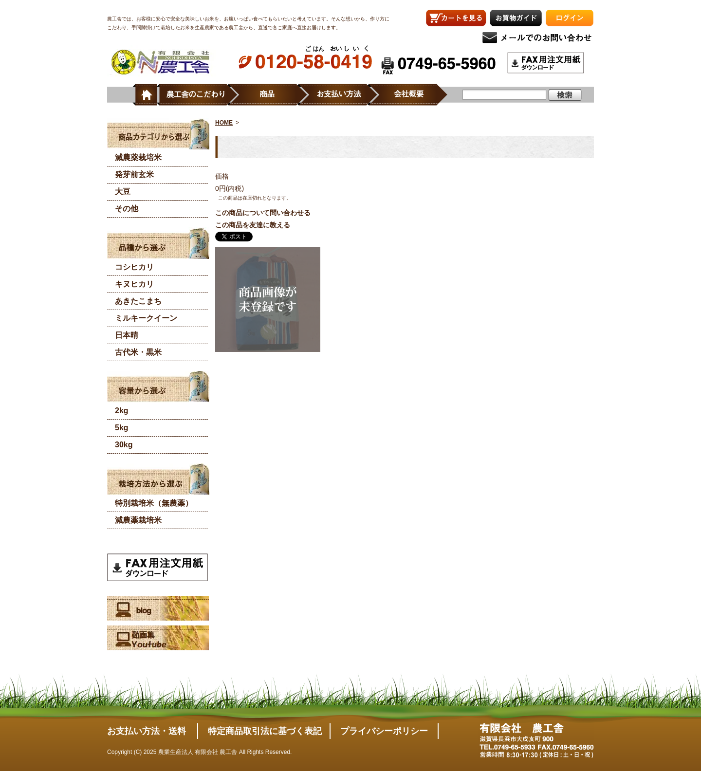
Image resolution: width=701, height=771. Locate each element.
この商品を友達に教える (252, 225)
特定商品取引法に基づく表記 (265, 731)
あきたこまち (138, 301)
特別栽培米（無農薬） (154, 503)
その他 (126, 208)
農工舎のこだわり (197, 95)
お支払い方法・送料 (146, 731)
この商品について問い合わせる (263, 213)
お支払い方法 (342, 95)
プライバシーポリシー (384, 731)
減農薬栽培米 (138, 157)
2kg (122, 410)
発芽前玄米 (134, 174)
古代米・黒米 (138, 352)
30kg (123, 445)
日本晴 (126, 335)
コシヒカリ (134, 267)
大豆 (122, 191)
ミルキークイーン (146, 318)
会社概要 (412, 95)
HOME (224, 122)
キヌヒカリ (134, 284)
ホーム (144, 95)
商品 (272, 95)
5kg (122, 427)
